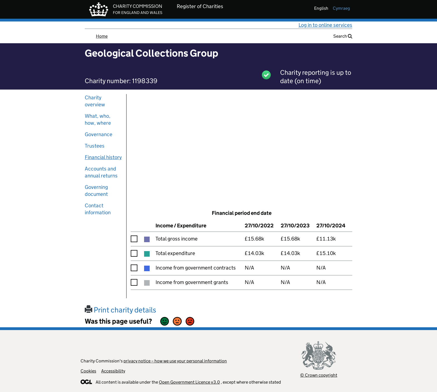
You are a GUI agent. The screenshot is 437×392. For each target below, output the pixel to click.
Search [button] (342, 36)
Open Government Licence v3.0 (189, 382)
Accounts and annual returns (101, 172)
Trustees (95, 146)
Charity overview (95, 101)
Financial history (103, 157)
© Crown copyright (318, 375)
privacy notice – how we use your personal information (175, 361)
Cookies (88, 371)
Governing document (96, 190)
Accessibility (113, 371)
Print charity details (120, 309)
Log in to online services (325, 25)
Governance (98, 134)
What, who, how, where (98, 119)
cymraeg (341, 8)
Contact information (98, 209)
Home (102, 36)
